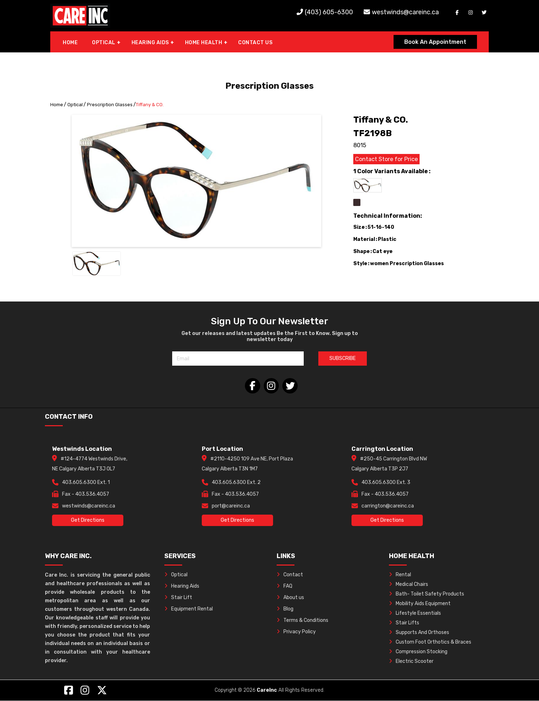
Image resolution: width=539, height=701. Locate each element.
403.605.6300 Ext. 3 (385, 483)
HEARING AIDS (150, 43)
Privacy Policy (296, 632)
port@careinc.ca (231, 506)
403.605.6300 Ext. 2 (236, 483)
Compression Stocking (418, 652)
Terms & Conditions (302, 621)
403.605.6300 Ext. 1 (86, 483)
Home (56, 104)
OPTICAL (103, 43)
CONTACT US (255, 43)
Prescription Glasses (110, 104)
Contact (290, 575)
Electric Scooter (411, 662)
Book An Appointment (435, 41)
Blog (285, 609)
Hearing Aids (181, 586)
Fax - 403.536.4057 (85, 494)
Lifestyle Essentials (415, 613)
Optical (75, 104)
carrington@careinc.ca (387, 506)
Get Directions (87, 520)
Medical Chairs (408, 585)
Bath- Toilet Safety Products (426, 594)
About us (290, 598)
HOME (70, 43)
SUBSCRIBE (342, 358)
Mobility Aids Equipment (420, 604)
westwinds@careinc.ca (405, 12)
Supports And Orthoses (419, 633)
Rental (400, 575)
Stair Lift (178, 598)
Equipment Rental (188, 609)
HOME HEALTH (203, 43)
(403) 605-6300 (329, 12)
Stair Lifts (404, 623)
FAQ (284, 586)
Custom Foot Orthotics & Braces (430, 642)
